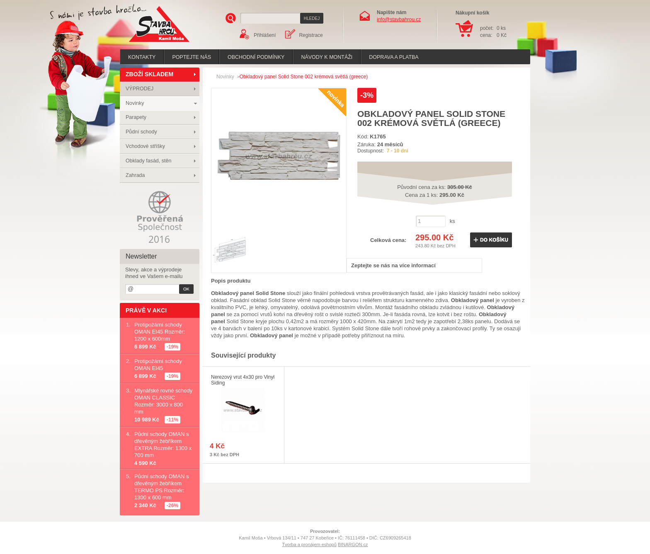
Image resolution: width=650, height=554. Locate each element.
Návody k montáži (326, 57)
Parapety (136, 117)
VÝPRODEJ (139, 89)
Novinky (135, 103)
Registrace (311, 35)
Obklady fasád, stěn (148, 161)
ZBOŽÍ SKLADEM (149, 74)
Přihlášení (265, 35)
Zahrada (135, 175)
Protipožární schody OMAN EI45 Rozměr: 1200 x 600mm (159, 332)
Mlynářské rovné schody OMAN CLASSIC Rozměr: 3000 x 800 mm (163, 401)
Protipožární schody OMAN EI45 (158, 364)
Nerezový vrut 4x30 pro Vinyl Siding (242, 380)
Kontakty (141, 57)
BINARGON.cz (353, 544)
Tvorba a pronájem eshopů (309, 544)
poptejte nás (191, 57)
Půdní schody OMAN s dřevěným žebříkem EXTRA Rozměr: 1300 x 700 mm (163, 444)
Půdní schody (141, 132)
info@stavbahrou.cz (399, 19)
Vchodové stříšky (145, 146)
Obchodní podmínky (256, 57)
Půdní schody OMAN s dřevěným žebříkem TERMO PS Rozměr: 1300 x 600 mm (161, 487)
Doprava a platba (393, 57)
